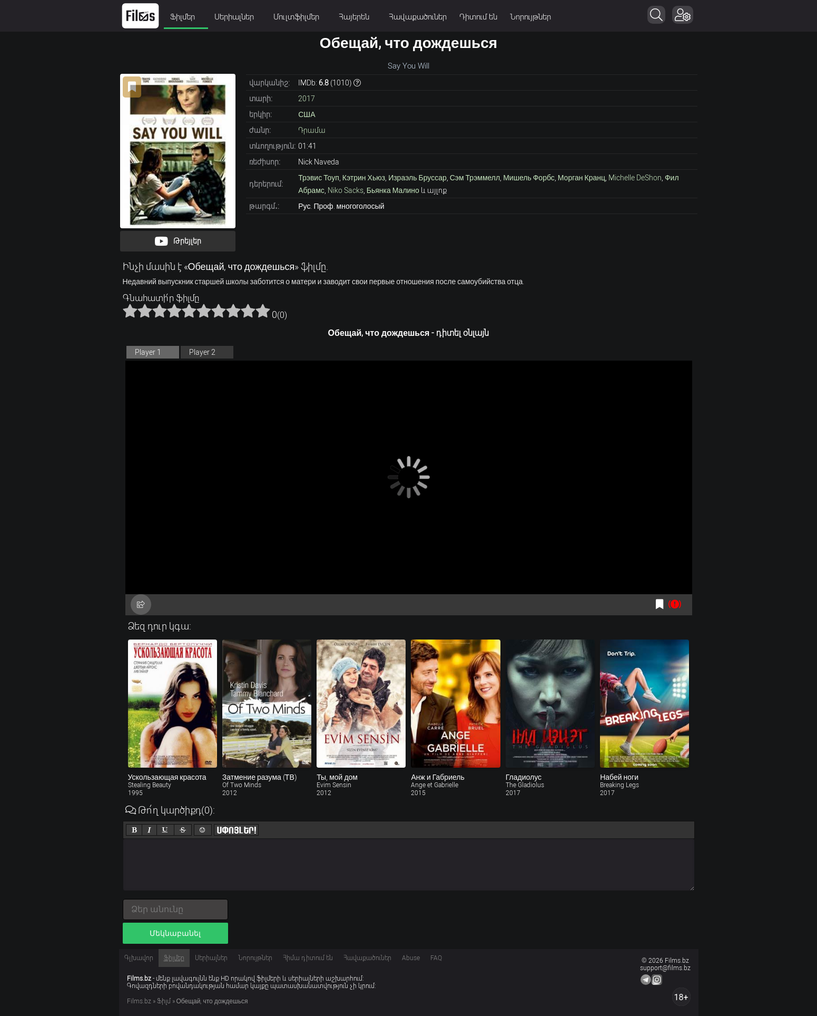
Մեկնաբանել (175, 933)
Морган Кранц (581, 177)
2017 (306, 98)
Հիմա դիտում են (308, 958)
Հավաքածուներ (418, 17)
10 (262, 310)
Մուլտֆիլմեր (299, 17)
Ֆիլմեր (186, 17)
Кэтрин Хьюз (363, 177)
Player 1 (148, 352)
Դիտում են (478, 17)
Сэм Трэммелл (475, 177)
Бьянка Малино (393, 190)
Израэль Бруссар (417, 177)
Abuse (411, 958)
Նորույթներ (530, 17)
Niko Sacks (345, 190)
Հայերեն (357, 17)
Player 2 (202, 352)
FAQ (436, 958)
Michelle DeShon (635, 177)
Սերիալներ (237, 17)
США (306, 114)
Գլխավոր (138, 958)
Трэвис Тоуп (318, 177)
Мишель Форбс (529, 177)
